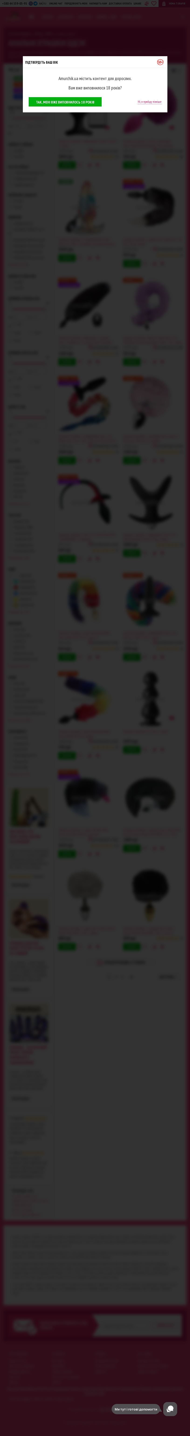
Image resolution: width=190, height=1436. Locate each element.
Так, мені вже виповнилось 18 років (65, 102)
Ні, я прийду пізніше (150, 101)
